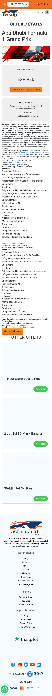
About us (26, 573)
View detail (40, 389)
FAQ (26, 616)
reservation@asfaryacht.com (26, 116)
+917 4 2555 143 (26, 113)
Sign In (40, 12)
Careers (26, 566)
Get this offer (17, 90)
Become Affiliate (26, 604)
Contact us (26, 577)
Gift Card (26, 569)
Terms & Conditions (26, 627)
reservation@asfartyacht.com (22, 327)
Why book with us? (26, 581)
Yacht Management (26, 584)
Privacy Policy (26, 623)
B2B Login (26, 601)
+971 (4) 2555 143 (19, 325)
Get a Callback (33, 89)
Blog (26, 558)
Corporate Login (26, 597)
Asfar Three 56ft (27, 153)
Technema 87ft (40, 153)
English (42, 4)
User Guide (26, 619)
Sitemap (26, 562)
